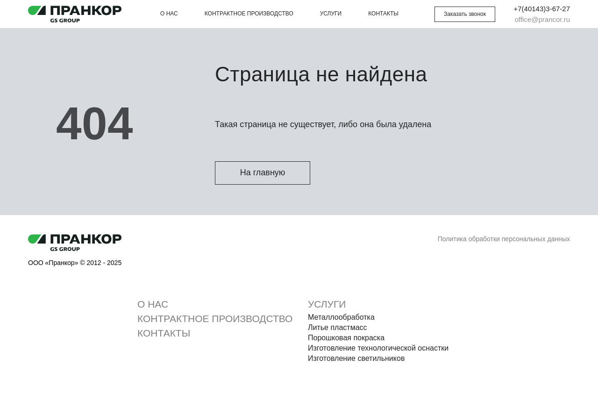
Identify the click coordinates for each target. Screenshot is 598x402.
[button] (464, 14)
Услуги (331, 13)
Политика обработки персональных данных (504, 239)
